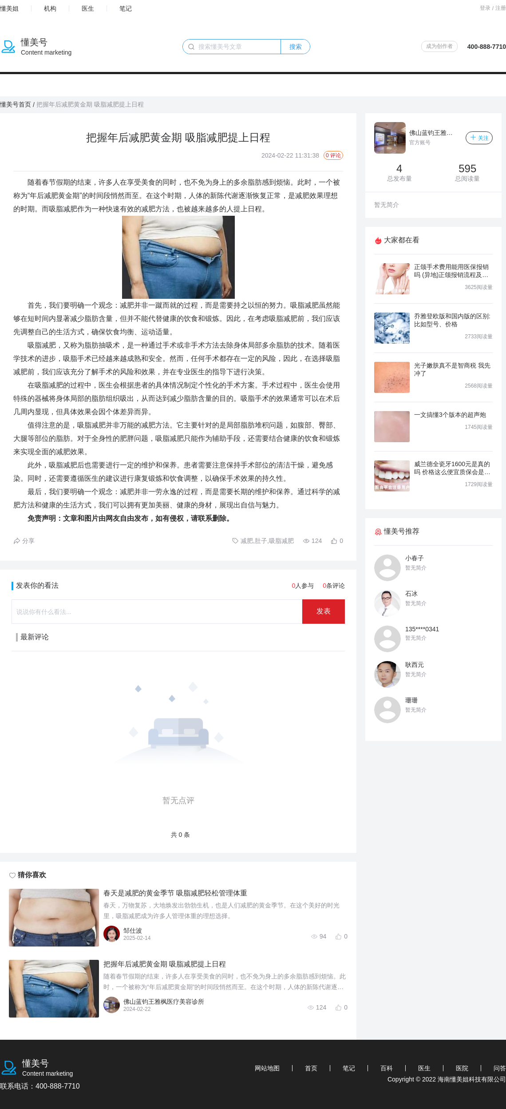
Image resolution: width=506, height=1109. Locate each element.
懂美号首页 (15, 104)
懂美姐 (9, 8)
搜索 (295, 46)
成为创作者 (439, 46)
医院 (462, 1068)
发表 (323, 611)
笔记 (125, 8)
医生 (88, 8)
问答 (500, 1068)
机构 (50, 8)
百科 (386, 1068)
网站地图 (267, 1068)
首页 (311, 1068)
